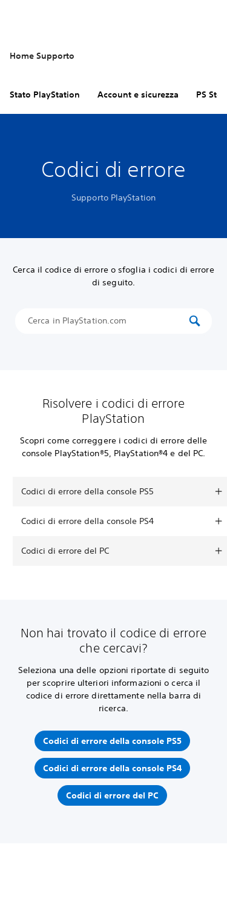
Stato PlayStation (45, 94)
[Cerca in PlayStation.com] (107, 321)
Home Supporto (42, 55)
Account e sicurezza (138, 94)
